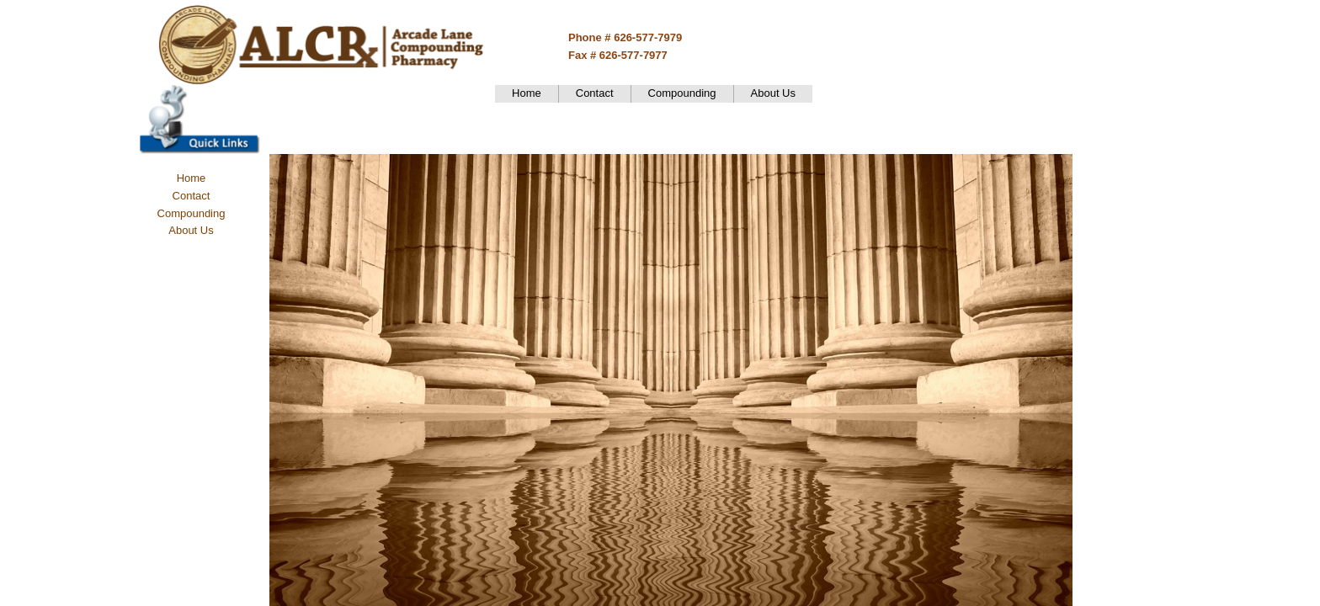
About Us (773, 93)
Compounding (682, 93)
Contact (595, 93)
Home (526, 93)
